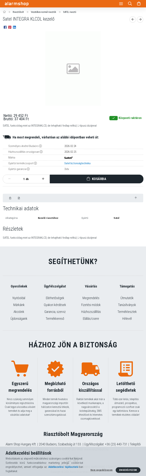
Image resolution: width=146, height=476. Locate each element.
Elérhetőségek (55, 298)
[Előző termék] (133, 19)
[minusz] (9, 179)
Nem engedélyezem (101, 470)
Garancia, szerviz (55, 312)
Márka (11, 157)
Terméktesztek (127, 312)
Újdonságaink (19, 318)
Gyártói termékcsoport (20, 163)
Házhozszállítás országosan (23, 151)
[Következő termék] (140, 19)
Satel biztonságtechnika (77, 163)
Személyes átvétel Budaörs (23, 146)
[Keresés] (129, 3)
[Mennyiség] (22, 179)
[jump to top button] (136, 198)
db (27, 179)
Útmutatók (127, 298)
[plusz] (43, 179)
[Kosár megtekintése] (138, 3)
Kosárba (99, 179)
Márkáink (19, 305)
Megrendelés (91, 298)
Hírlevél (127, 318)
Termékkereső (55, 318)
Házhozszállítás (91, 312)
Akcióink (19, 312)
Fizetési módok (91, 305)
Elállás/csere (91, 318)
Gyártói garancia (17, 169)
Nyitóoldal (19, 298)
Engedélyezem (128, 470)
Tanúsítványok (127, 305)
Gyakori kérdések (55, 305)
